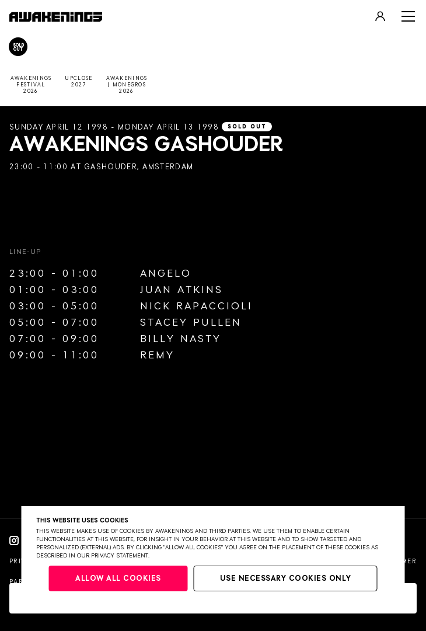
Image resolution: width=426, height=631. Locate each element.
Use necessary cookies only (285, 579)
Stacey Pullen (191, 323)
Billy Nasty (180, 339)
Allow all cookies (118, 579)
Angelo (165, 274)
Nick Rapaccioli (196, 306)
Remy (157, 355)
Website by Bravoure (51, 608)
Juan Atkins (181, 290)
